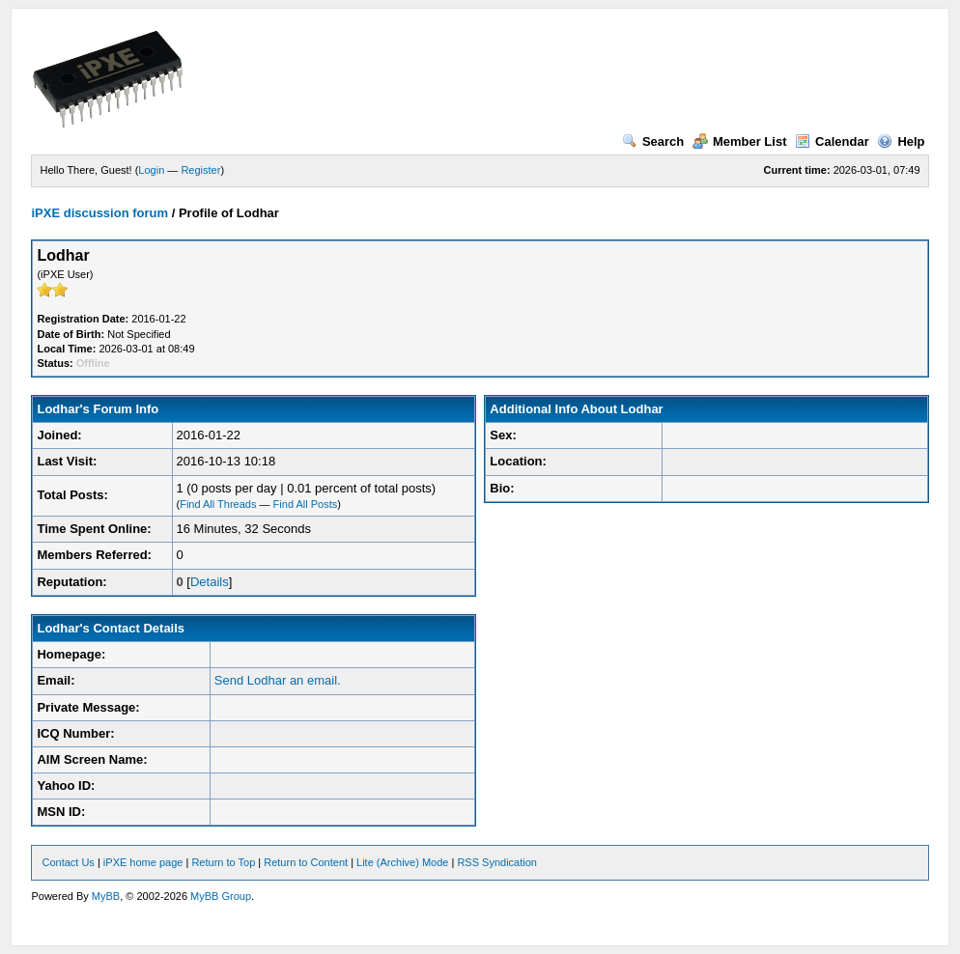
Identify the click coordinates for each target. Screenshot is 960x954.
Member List (739, 141)
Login (151, 170)
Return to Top (223, 862)
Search (653, 141)
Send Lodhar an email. (277, 680)
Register (200, 170)
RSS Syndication (497, 862)
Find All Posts (305, 504)
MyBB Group (220, 896)
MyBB (106, 896)
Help (900, 141)
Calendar (832, 141)
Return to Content (306, 862)
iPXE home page (143, 862)
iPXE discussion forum (99, 213)
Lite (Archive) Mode (402, 862)
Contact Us (68, 862)
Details (209, 582)
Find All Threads (218, 504)
